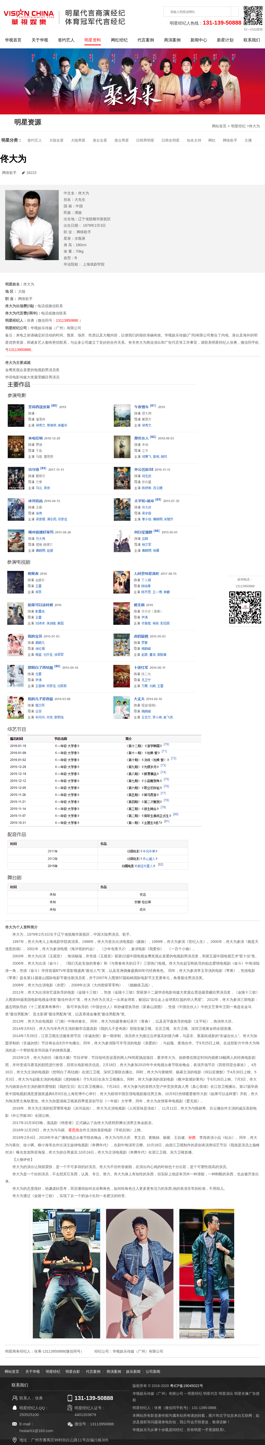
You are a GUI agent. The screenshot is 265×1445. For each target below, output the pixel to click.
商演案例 (172, 40)
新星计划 (225, 40)
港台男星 (121, 140)
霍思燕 (73, 1129)
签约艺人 (66, 40)
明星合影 (72, 1370)
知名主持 (194, 140)
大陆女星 (56, 140)
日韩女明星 (170, 140)
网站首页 (219, 126)
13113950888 (67, 320)
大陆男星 (78, 140)
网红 (212, 140)
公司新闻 (153, 1370)
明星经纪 (238, 126)
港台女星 (100, 140)
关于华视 (40, 40)
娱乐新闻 (133, 1370)
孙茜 (192, 1137)
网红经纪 (119, 40)
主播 (248, 140)
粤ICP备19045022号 (186, 1385)
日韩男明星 (145, 140)
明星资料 (92, 40)
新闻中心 (198, 40)
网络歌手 (230, 140)
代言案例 (145, 40)
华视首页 (13, 40)
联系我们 (252, 40)
